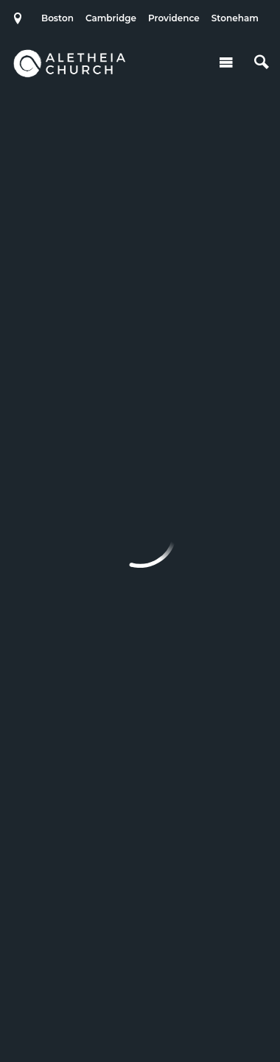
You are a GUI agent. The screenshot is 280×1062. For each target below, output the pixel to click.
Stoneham (235, 18)
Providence (174, 18)
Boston (57, 18)
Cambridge (110, 18)
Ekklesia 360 (140, 1020)
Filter (138, 315)
